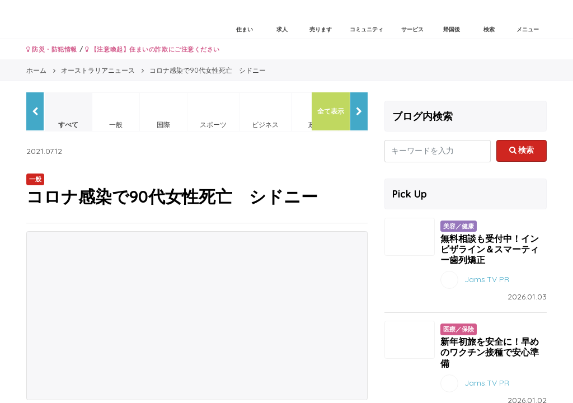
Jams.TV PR (486, 279)
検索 (521, 150)
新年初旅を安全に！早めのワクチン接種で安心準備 (489, 352)
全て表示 (330, 111)
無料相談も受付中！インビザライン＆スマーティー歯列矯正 (489, 249)
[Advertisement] (196, 315)
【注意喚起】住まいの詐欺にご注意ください (152, 49)
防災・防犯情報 (51, 49)
